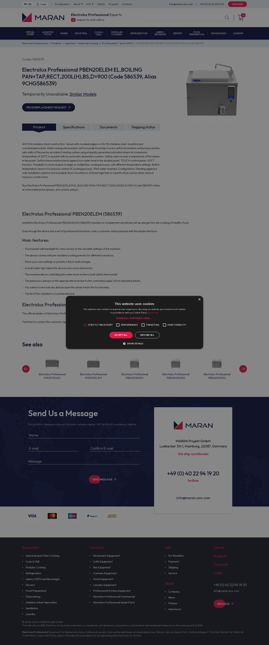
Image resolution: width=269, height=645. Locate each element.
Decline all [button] (147, 334)
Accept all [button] (121, 334)
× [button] (199, 299)
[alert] (134, 322)
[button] (134, 318)
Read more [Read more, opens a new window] (153, 312)
